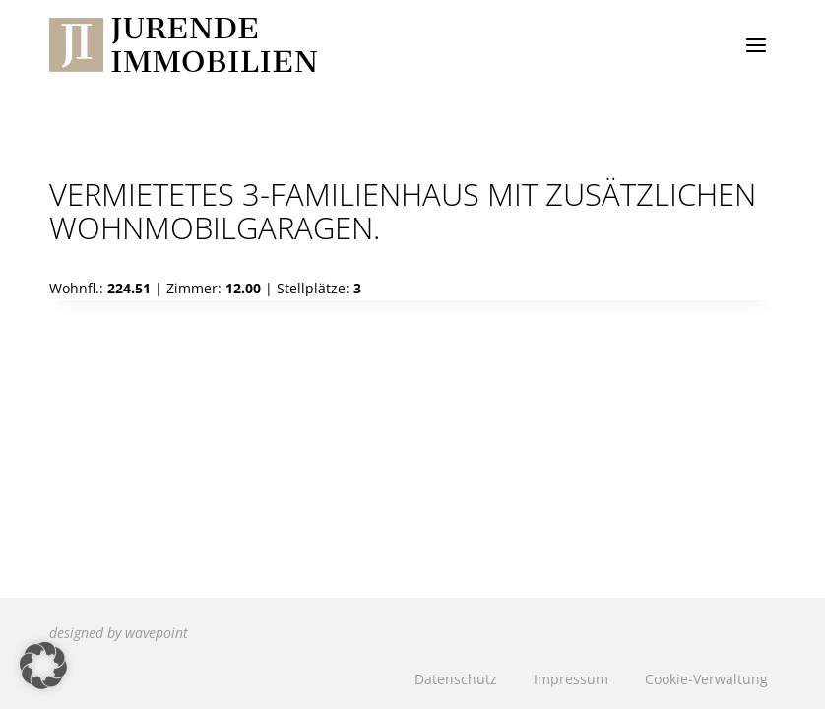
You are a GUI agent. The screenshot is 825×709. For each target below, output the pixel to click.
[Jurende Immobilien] (183, 45)
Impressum (571, 679)
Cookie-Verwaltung (706, 679)
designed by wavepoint (118, 632)
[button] (43, 665)
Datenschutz (455, 679)
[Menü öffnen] (755, 45)
